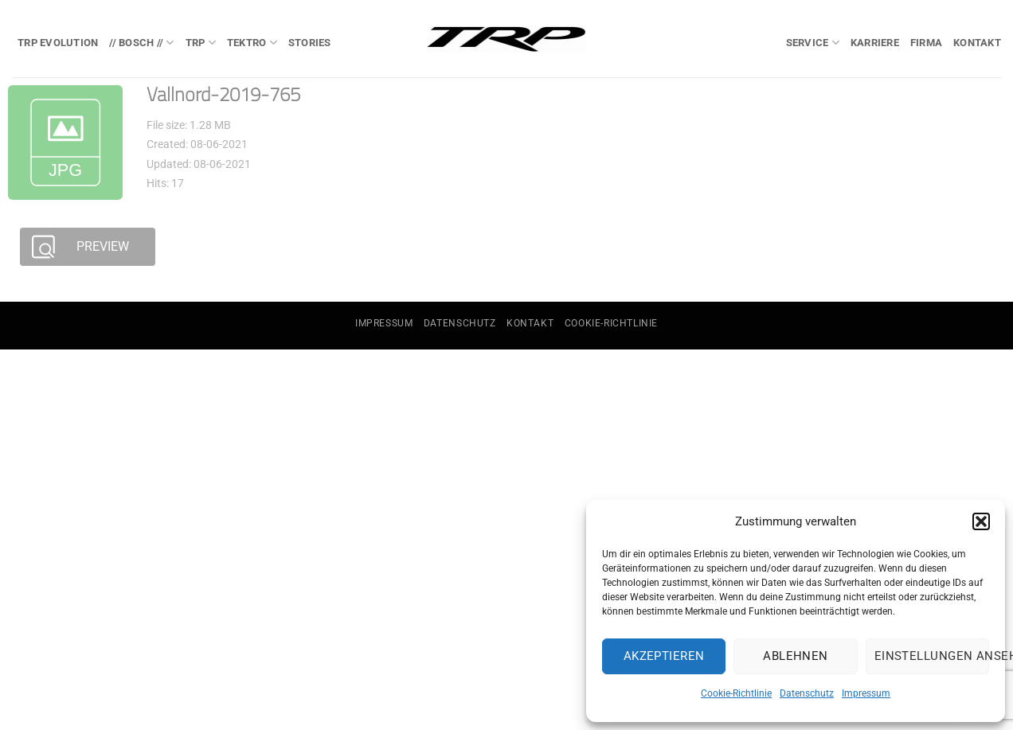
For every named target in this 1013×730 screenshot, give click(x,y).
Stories (309, 43)
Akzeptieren (664, 656)
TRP (201, 42)
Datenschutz (807, 693)
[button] (981, 521)
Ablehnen (795, 656)
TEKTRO (252, 42)
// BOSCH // (141, 42)
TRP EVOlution (58, 43)
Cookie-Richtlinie (736, 693)
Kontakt (977, 43)
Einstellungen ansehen (931, 656)
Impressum (866, 693)
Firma (926, 43)
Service (812, 42)
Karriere (875, 43)
